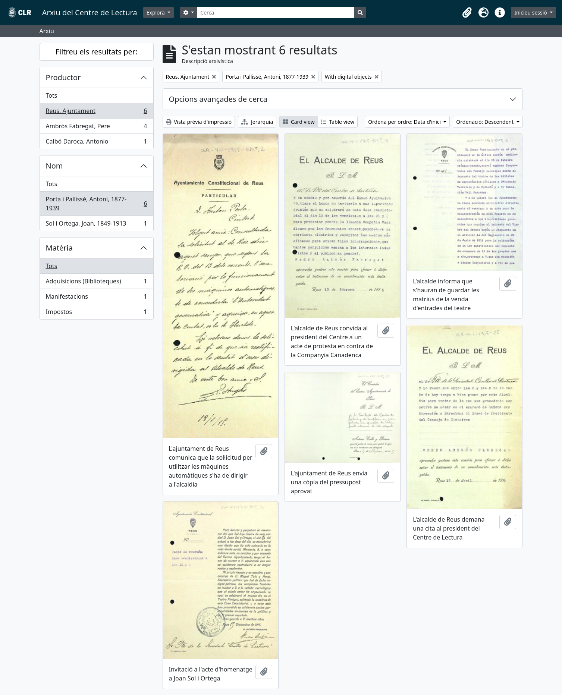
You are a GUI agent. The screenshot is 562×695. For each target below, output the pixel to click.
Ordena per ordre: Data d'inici (405, 121)
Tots (51, 95)
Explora (156, 12)
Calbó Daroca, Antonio (96, 143)
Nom (54, 166)
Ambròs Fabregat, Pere (96, 128)
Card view (298, 121)
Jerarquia (257, 121)
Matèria (59, 248)
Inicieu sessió (531, 12)
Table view (337, 121)
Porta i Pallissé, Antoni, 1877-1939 (96, 203)
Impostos (96, 313)
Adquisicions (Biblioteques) (96, 283)
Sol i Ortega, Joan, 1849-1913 (96, 225)
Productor (63, 77)
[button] (467, 12)
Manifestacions (96, 298)
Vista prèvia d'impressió (199, 121)
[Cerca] (276, 12)
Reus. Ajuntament (96, 112)
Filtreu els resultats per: (97, 52)
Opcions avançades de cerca (218, 99)
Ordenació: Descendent (485, 121)
